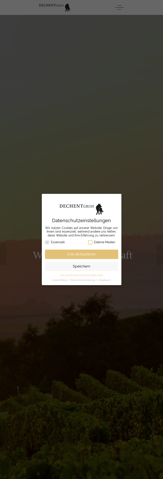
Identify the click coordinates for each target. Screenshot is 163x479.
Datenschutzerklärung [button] (83, 280)
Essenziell (55, 242)
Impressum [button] (104, 280)
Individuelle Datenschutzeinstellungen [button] (81, 275)
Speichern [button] (81, 266)
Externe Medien (101, 242)
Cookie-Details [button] (60, 280)
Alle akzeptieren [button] (81, 254)
